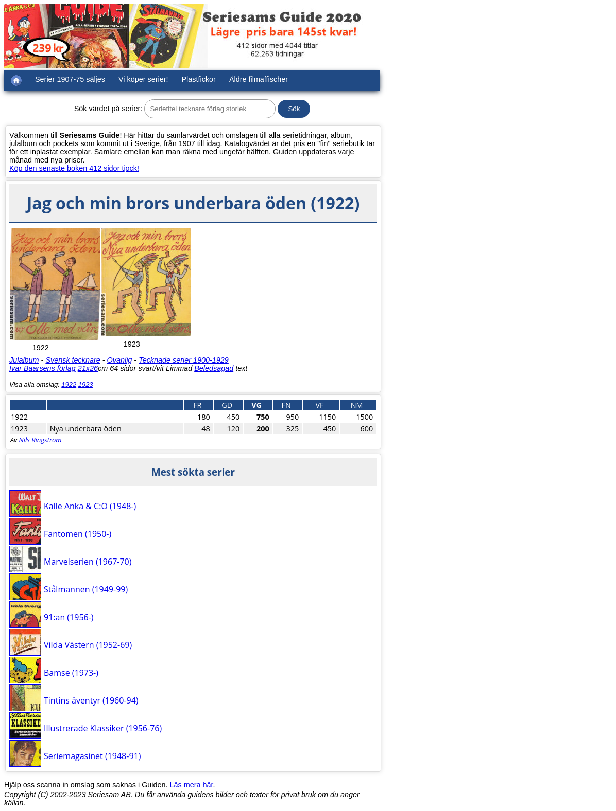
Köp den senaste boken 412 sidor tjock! (74, 168)
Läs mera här (191, 785)
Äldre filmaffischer (258, 79)
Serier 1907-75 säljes (70, 79)
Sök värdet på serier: (108, 108)
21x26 (88, 368)
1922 (68, 384)
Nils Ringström (40, 439)
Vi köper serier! (143, 79)
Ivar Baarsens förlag (42, 368)
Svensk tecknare (72, 360)
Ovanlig (119, 360)
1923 (85, 384)
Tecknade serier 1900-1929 (184, 360)
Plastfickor (199, 79)
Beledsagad (213, 368)
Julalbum (24, 360)
